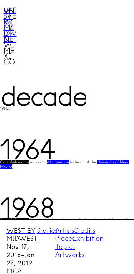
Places (65, 238)
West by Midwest (9, 24)
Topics (65, 246)
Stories (47, 230)
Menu (114, 19)
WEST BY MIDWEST (21, 235)
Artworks (70, 255)
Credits (84, 230)
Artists (64, 230)
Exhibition (88, 238)
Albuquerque (58, 162)
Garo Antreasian (14, 162)
